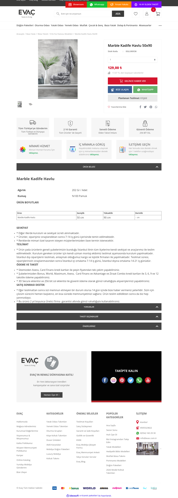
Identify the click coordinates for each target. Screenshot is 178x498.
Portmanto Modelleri (116, 460)
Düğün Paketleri (113, 465)
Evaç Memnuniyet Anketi (88, 452)
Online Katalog (23, 460)
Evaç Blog (80, 461)
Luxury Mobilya (53, 454)
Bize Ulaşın (22, 472)
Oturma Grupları (54, 430)
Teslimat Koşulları (84, 421)
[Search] (89, 14)
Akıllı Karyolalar (53, 444)
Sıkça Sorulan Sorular (86, 456)
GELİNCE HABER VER (135, 80)
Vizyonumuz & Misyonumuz (23, 437)
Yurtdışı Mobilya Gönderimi (24, 466)
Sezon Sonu (111, 430)
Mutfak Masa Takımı (115, 456)
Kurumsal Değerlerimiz (27, 430)
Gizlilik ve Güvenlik (85, 435)
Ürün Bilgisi (89, 166)
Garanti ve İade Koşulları (87, 430)
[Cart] (157, 14)
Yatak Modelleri (113, 446)
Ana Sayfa (110, 425)
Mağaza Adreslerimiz (26, 426)
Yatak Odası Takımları (56, 421)
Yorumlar (89, 307)
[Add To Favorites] (117, 107)
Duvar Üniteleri (53, 440)
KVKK (78, 440)
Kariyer (20, 455)
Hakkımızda (22, 421)
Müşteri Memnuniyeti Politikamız (27, 449)
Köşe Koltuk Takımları (56, 435)
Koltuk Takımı (52, 458)
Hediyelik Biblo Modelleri (118, 451)
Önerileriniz (89, 326)
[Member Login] (146, 14)
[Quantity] (132, 60)
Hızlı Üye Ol (111, 434)
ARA (117, 13)
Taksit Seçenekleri (89, 316)
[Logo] (27, 14)
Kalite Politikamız (25, 443)
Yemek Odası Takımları (57, 426)
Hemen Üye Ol (51, 394)
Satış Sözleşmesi (84, 426)
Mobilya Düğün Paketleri (58, 449)
